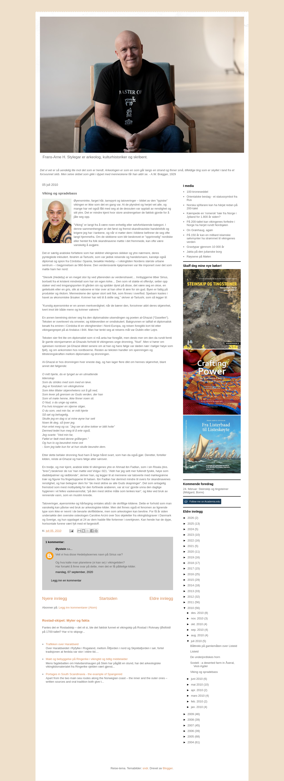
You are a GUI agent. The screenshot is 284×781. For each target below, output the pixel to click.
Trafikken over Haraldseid (62, 644)
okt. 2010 (197, 624)
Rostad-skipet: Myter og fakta (65, 620)
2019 (191, 557)
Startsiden (108, 598)
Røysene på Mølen (199, 256)
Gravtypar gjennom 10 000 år (205, 246)
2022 (191, 540)
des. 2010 (198, 612)
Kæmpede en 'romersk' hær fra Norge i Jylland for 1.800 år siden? (212, 215)
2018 (191, 563)
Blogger (168, 768)
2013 (191, 591)
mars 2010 (198, 695)
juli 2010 (197, 641)
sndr (145, 768)
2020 (191, 551)
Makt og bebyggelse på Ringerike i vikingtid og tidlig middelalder (87, 659)
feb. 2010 (197, 701)
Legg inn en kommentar (66, 580)
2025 (191, 523)
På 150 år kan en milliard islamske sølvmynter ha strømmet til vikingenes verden (211, 238)
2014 (191, 585)
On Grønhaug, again (200, 230)
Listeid (194, 651)
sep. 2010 (198, 629)
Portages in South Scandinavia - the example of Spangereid (84, 674)
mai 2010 (197, 684)
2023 (191, 534)
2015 (191, 579)
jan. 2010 (197, 707)
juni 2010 (197, 678)
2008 (191, 719)
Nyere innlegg (54, 598)
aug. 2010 (198, 635)
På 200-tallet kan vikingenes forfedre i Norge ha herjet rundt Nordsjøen (211, 223)
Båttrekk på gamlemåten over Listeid (213, 646)
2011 (191, 602)
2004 (191, 742)
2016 (191, 574)
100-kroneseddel (197, 191)
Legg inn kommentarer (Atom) (78, 607)
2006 (191, 731)
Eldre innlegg (161, 598)
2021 (191, 546)
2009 (191, 714)
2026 (191, 517)
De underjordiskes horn (205, 657)
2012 (191, 596)
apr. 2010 (197, 690)
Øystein (60, 549)
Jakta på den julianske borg (204, 251)
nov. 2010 (197, 618)
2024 (191, 529)
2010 (191, 608)
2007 (191, 725)
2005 (191, 736)
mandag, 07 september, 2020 (74, 572)
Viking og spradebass (204, 672)
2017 (191, 568)
